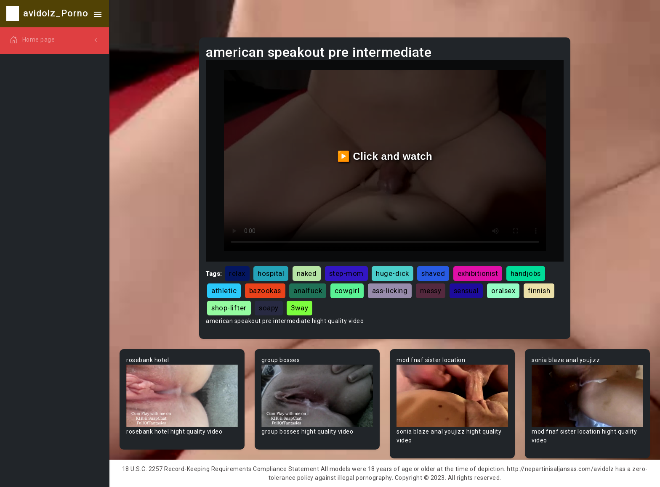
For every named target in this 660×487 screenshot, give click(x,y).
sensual (466, 290)
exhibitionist (478, 273)
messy (431, 290)
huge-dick (392, 273)
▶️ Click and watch (385, 156)
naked (307, 273)
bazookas (265, 290)
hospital (271, 273)
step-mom (346, 273)
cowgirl (347, 290)
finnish (539, 290)
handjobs (526, 273)
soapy (269, 308)
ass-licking (390, 290)
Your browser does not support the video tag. (182, 396)
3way (299, 308)
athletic (224, 290)
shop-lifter (229, 308)
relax (237, 273)
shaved (433, 273)
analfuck (307, 290)
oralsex (503, 290)
